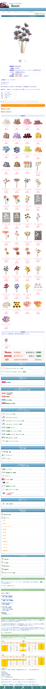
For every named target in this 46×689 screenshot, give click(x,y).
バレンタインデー (7, 526)
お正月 (4, 523)
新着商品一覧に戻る (40, 13)
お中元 (4, 538)
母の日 (4, 532)
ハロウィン (5, 544)
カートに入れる (23, 105)
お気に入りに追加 (6, 108)
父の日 (4, 535)
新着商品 (9, 11)
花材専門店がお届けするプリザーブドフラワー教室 (14, 637)
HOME (3, 11)
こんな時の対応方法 (7, 632)
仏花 (4, 520)
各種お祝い (5, 550)
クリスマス (5, 547)
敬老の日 (5, 541)
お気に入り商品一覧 (6, 111)
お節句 (4, 529)
